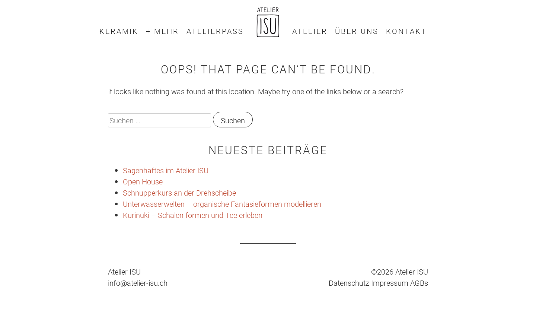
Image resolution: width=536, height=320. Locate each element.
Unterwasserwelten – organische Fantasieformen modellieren (222, 204)
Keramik (118, 31)
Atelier (310, 31)
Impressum (389, 283)
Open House (143, 181)
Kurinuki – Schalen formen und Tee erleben (192, 215)
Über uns (357, 31)
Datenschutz (349, 283)
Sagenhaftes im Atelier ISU (165, 170)
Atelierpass (215, 31)
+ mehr (162, 31)
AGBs (419, 283)
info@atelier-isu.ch (138, 283)
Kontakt (406, 31)
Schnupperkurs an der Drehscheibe (179, 192)
